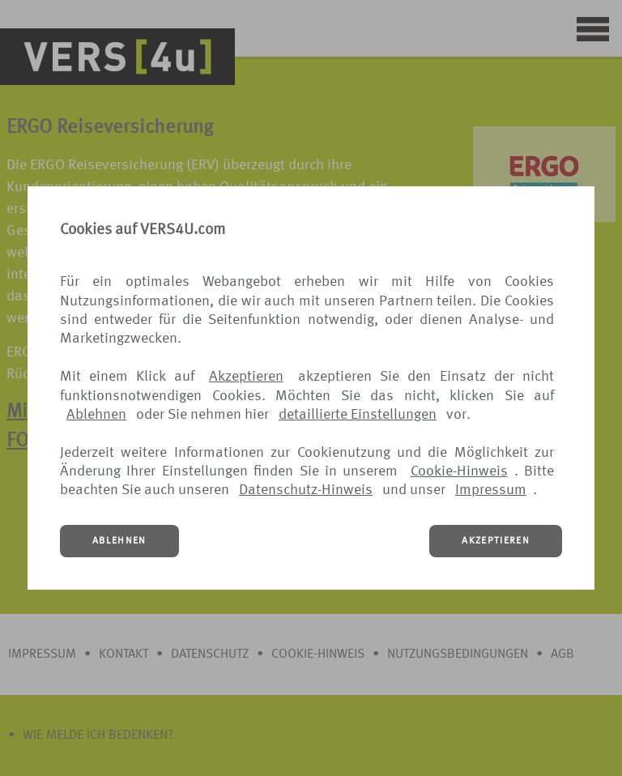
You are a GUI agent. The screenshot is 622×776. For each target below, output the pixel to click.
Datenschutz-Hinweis (306, 490)
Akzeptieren (246, 376)
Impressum (490, 490)
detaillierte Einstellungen (358, 414)
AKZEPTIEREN (496, 541)
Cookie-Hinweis (459, 471)
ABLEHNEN (119, 541)
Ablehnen (96, 414)
